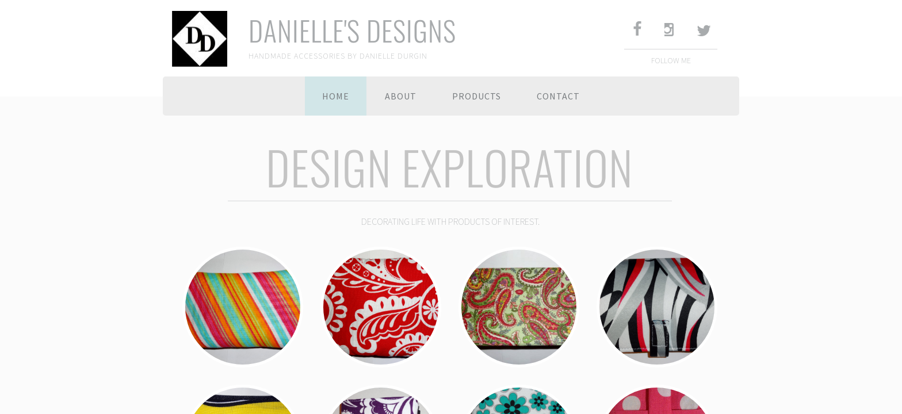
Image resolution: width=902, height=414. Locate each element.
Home (335, 96)
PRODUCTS (476, 96)
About (400, 96)
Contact (558, 96)
